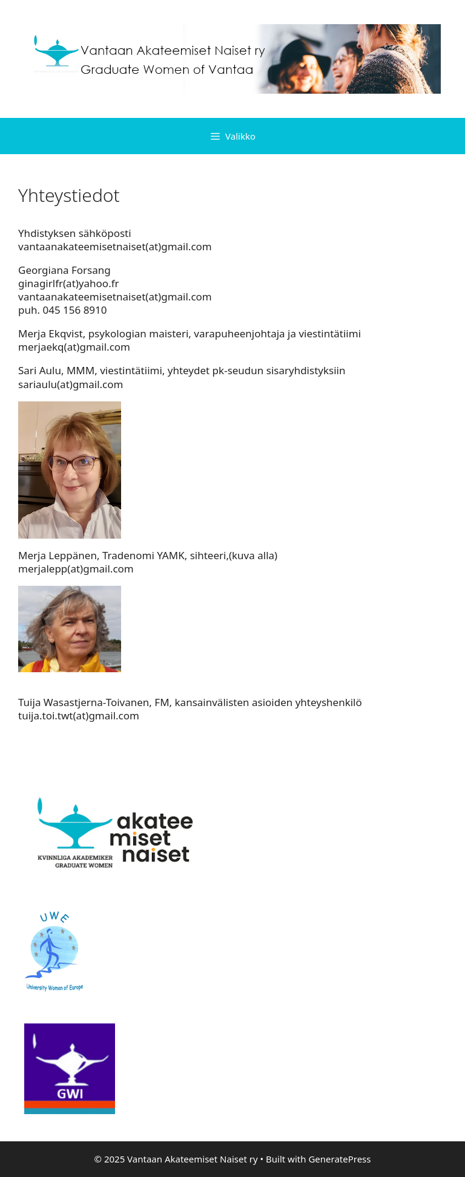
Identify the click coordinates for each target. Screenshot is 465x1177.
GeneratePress (339, 1159)
